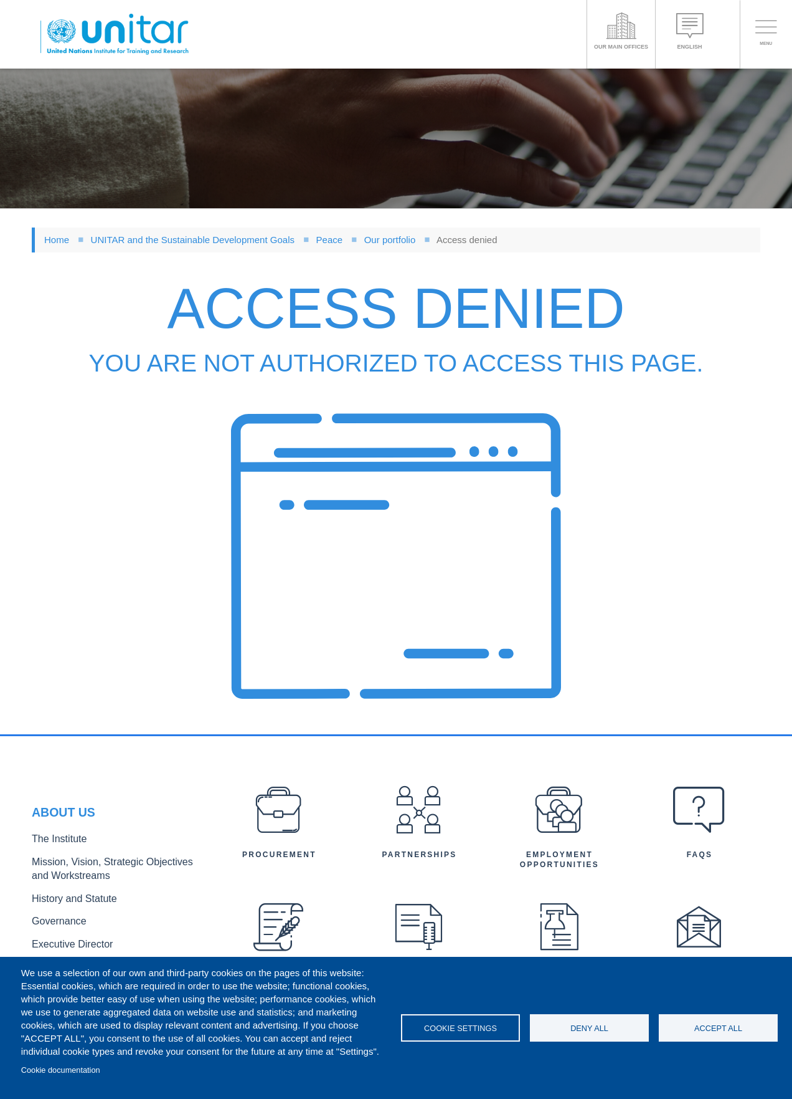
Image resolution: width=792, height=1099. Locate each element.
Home (56, 239)
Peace (329, 239)
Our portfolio (390, 239)
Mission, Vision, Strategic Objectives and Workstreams (108, 871)
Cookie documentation (60, 1070)
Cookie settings (460, 1028)
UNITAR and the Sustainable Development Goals (193, 239)
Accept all (718, 1028)
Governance (55, 918)
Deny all (589, 1028)
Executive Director (66, 938)
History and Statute (67, 898)
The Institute (55, 845)
